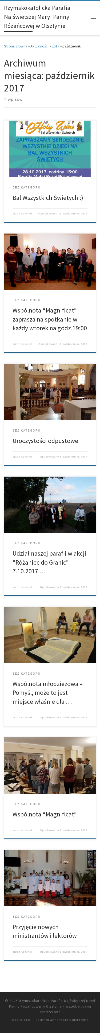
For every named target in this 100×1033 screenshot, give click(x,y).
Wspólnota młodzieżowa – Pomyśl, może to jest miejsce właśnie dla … (48, 692)
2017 (55, 46)
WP (30, 1020)
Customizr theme (75, 1020)
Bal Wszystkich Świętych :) (48, 197)
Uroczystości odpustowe (45, 441)
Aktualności (39, 46)
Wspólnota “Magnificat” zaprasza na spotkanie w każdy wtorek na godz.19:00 (50, 319)
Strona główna (15, 46)
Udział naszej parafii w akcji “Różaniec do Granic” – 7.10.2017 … (49, 562)
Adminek (27, 213)
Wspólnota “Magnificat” (45, 814)
